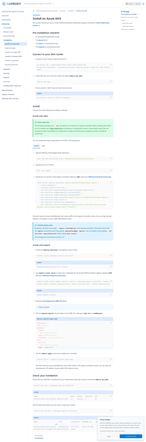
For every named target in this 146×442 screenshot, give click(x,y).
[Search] (133, 3)
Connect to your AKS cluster (129, 17)
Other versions (44, 307)
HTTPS (36, 146)
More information (120, 431)
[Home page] (12, 4)
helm (41, 43)
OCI (43, 146)
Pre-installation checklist (129, 14)
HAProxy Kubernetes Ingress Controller (47, 11)
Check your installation (128, 29)
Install (123, 20)
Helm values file (56, 128)
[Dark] (143, 4)
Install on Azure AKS (81, 11)
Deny (108, 436)
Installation (71, 11)
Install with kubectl (128, 26)
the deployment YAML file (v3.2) (54, 301)
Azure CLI (43, 40)
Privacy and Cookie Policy (107, 431)
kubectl (42, 47)
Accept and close (131, 436)
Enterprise (62, 11)
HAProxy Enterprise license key (99, 177)
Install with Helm (127, 23)
